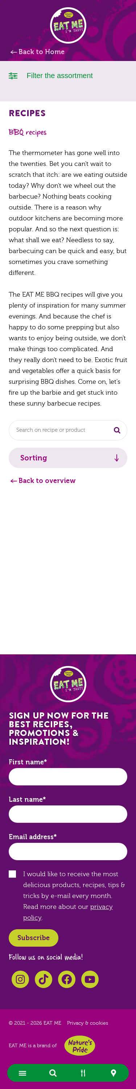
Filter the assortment (51, 75)
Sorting (33, 458)
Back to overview (47, 481)
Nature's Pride (79, 1045)
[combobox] (68, 430)
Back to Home (41, 52)
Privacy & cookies (87, 1023)
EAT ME (68, 25)
